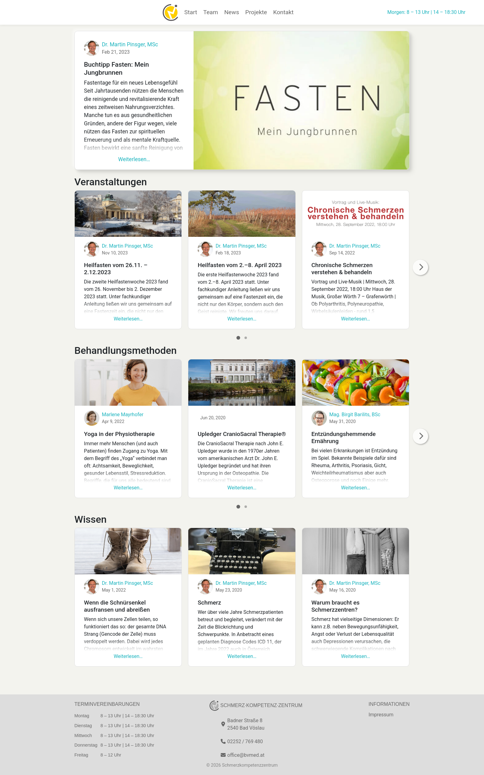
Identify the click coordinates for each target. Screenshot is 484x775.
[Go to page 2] (245, 337)
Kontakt (283, 12)
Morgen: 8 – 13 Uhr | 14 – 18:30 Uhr (426, 12)
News (231, 12)
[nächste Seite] (420, 267)
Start (190, 12)
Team (210, 12)
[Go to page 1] (238, 337)
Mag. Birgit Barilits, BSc (354, 414)
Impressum (381, 715)
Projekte (256, 12)
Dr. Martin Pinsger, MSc (130, 44)
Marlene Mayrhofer (123, 414)
